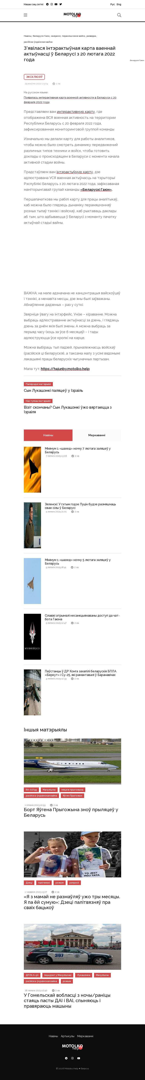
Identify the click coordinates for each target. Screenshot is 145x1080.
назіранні (56, 36)
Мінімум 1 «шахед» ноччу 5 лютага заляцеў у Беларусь (78, 561)
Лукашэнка (83, 975)
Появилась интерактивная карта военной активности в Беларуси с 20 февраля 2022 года (70, 100)
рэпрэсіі (74, 882)
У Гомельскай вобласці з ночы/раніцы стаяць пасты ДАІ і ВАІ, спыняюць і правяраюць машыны (67, 1000)
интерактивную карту (76, 112)
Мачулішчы (49, 789)
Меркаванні (96, 435)
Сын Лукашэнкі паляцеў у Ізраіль (53, 390)
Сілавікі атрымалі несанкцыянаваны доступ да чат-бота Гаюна (82, 617)
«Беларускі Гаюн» (96, 189)
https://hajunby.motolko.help (65, 369)
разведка (91, 36)
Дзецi (29, 882)
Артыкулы (67, 1036)
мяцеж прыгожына (72, 789)
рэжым (60, 882)
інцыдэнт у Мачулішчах (57, 975)
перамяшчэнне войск (73, 36)
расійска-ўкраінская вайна (38, 42)
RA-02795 (31, 789)
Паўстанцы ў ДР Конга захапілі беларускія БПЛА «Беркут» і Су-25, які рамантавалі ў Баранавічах (80, 673)
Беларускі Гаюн (41, 36)
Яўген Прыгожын (72, 795)
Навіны (27, 36)
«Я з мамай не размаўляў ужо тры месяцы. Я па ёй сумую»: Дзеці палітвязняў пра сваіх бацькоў (72, 902)
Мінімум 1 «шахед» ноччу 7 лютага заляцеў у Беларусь (78, 450)
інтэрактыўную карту (74, 172)
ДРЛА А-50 (32, 975)
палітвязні (44, 882)
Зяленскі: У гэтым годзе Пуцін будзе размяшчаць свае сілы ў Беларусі (80, 506)
